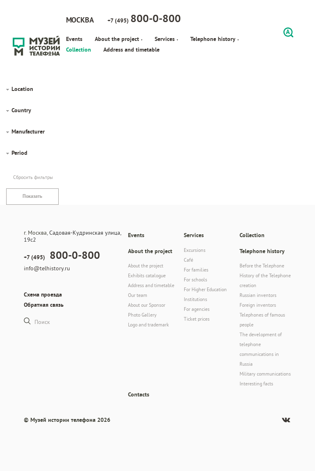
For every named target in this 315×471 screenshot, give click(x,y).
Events (74, 39)
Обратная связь (44, 304)
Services (166, 39)
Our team (137, 295)
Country (21, 110)
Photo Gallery (142, 315)
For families (196, 270)
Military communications (265, 374)
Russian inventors (258, 295)
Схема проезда (43, 294)
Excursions (194, 250)
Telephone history (214, 39)
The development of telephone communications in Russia (261, 349)
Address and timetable (131, 49)
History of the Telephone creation (265, 280)
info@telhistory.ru (47, 268)
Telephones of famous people (262, 320)
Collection (78, 49)
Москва (80, 20)
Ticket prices (197, 319)
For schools (195, 279)
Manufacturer (28, 131)
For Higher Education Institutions (205, 294)
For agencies (197, 309)
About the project (118, 39)
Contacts (138, 394)
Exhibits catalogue (147, 275)
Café (188, 260)
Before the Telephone (262, 266)
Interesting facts (256, 383)
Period (19, 152)
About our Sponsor (146, 305)
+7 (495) (144, 18)
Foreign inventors (258, 305)
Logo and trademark (148, 325)
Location (22, 89)
